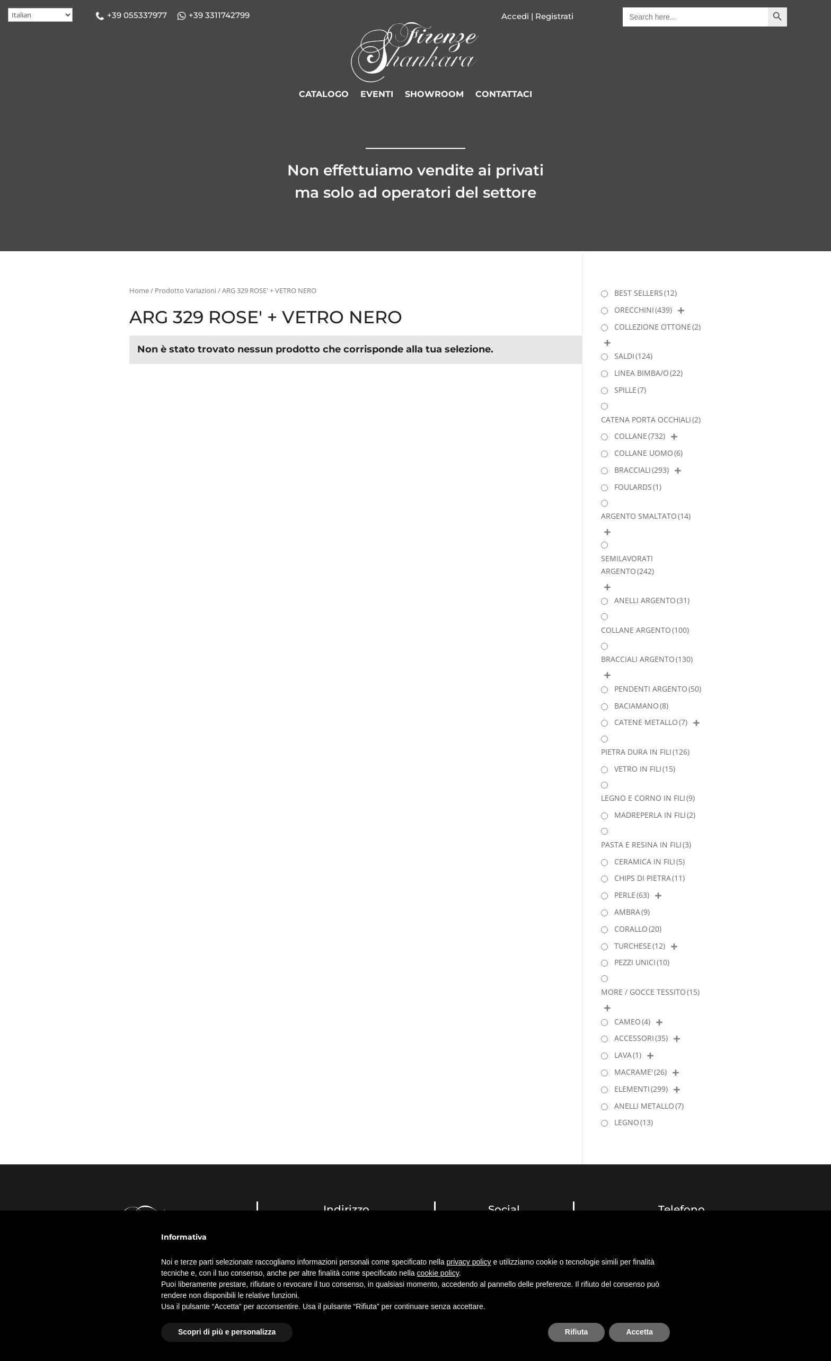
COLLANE (639, 436)
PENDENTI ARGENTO (657, 689)
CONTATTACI (503, 95)
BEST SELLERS (645, 293)
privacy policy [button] (469, 1262)
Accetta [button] (639, 1332)
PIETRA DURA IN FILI (645, 752)
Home (139, 290)
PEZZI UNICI (641, 962)
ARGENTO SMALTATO (646, 516)
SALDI (633, 356)
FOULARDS (637, 487)
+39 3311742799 (219, 15)
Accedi (515, 16)
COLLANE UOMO (648, 453)
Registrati (553, 16)
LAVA (627, 1055)
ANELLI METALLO (649, 1106)
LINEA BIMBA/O (648, 373)
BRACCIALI (641, 470)
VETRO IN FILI (644, 769)
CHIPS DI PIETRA (649, 878)
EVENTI (376, 95)
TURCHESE (639, 946)
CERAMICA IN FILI (649, 861)
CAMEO (632, 1022)
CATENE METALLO (650, 722)
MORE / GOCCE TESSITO (650, 992)
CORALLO (637, 929)
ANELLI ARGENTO (651, 600)
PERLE (631, 895)
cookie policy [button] (438, 1273)
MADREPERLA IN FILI (654, 815)
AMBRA (632, 912)
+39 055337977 (137, 15)
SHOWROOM (434, 95)
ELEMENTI (641, 1089)
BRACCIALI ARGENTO (647, 659)
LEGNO (633, 1122)
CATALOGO (324, 95)
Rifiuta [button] (576, 1332)
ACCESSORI (641, 1038)
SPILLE (630, 390)
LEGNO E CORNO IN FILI (648, 798)
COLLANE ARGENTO (645, 630)
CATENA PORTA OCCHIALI (651, 419)
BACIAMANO (641, 706)
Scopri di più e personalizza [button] (227, 1332)
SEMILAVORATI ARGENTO (627, 564)
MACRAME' (640, 1072)
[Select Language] (40, 15)
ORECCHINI (643, 310)
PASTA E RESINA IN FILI (646, 844)
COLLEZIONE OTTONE (657, 327)
